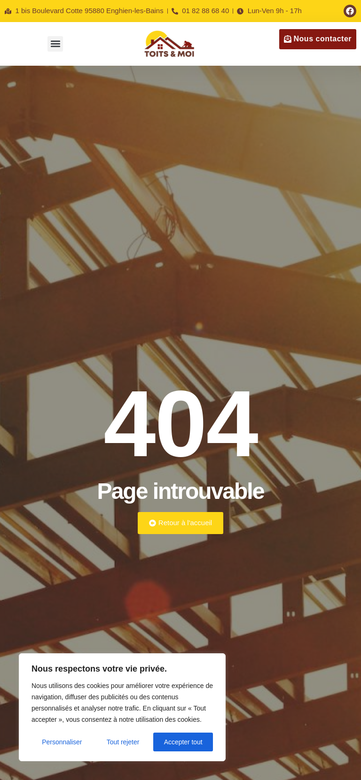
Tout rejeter (123, 742)
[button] (55, 44)
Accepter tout (183, 742)
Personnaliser (62, 742)
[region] (122, 707)
